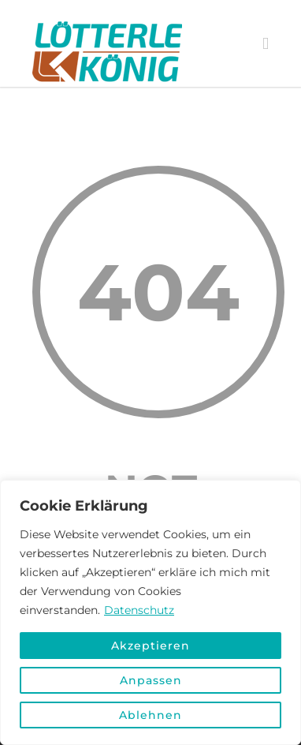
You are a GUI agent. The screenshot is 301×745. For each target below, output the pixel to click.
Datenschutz (139, 610)
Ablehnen (150, 715)
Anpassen (151, 680)
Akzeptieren (150, 645)
